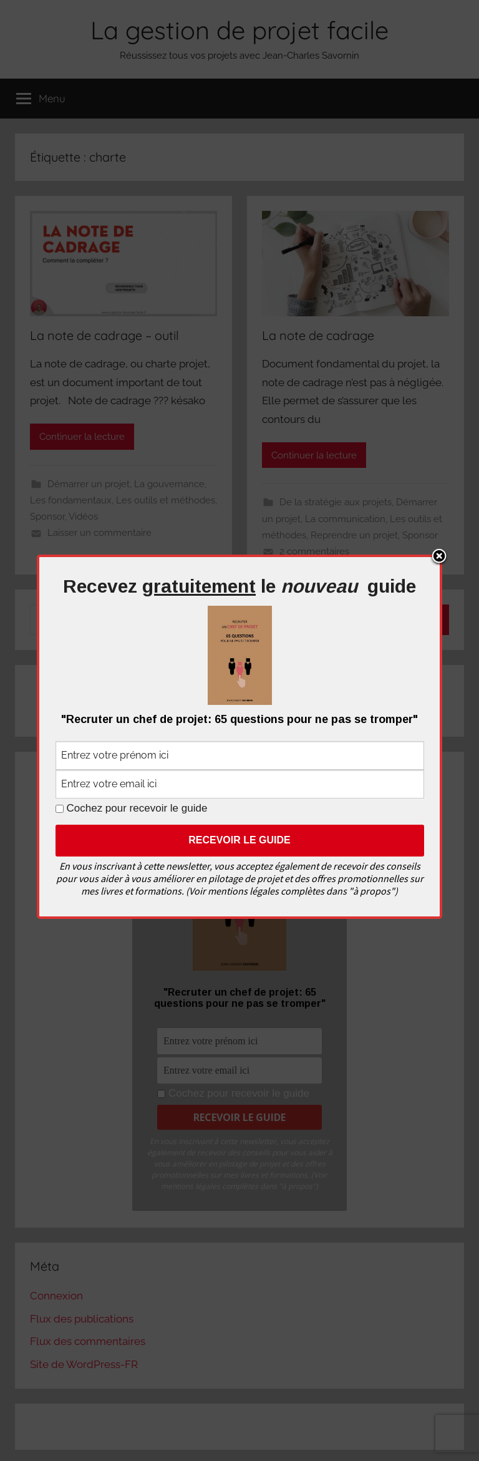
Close (439, 557)
